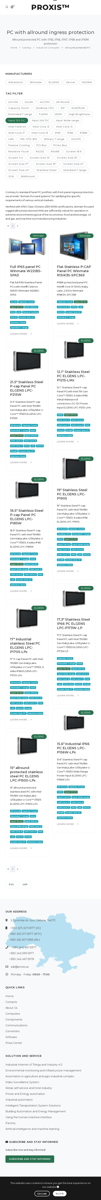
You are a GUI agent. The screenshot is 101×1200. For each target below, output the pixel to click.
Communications (16, 1025)
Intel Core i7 (16, 132)
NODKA (87, 82)
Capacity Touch (18, 107)
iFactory (10, 1123)
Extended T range (20, 114)
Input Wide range (67, 120)
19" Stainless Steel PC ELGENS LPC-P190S (72, 494)
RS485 (55, 151)
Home (14, 47)
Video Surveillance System (22, 1082)
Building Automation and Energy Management (35, 1111)
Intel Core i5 (64, 126)
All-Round (62, 101)
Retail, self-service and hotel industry (28, 1088)
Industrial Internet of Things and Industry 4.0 (33, 1064)
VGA (11, 176)
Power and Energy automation (25, 1094)
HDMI (58, 114)
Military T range (54, 139)
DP (63, 107)
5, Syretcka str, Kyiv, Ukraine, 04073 (33, 920)
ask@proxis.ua (20, 966)
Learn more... (21, 333)
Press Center (13, 1043)
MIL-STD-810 (28, 139)
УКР (25, 884)
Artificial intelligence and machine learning (32, 1129)
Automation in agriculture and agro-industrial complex (39, 1076)
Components (13, 1019)
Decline (42, 1194)
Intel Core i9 (40, 132)
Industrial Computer (48, 47)
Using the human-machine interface (28, 1117)
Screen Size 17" (18, 163)
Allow (60, 1193)
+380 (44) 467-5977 (23, 947)
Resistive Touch (18, 151)
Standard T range (75, 170)
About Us (11, 1007)
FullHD (43, 114)
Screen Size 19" (46, 163)
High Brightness (79, 114)
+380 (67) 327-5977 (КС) (25, 928)
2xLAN (29, 101)
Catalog (26, 47)
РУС (11, 884)
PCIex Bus (60, 145)
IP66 (70, 132)
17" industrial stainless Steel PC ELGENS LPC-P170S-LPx (25, 645)
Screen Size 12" (40, 157)
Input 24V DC (40, 120)
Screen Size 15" (67, 157)
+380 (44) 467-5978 (21, 959)
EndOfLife (78, 107)
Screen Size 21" (73, 163)
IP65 (58, 132)
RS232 (40, 151)
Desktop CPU (45, 107)
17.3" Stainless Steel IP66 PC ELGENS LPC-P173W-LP (73, 624)
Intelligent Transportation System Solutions (33, 1105)
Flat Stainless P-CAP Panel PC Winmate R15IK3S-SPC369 (74, 271)
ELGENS (54, 82)
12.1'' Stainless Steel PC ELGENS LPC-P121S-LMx (73, 376)
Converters (12, 1031)
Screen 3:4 (15, 157)
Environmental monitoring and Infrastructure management (43, 1070)
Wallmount (28, 176)
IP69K (84, 132)
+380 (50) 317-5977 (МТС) (25, 934)
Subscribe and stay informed (30, 1159)
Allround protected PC (77, 47)
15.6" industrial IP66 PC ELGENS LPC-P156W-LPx (73, 748)
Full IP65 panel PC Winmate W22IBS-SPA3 (26, 271)
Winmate (36, 82)
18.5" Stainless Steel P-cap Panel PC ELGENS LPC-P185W (26, 517)
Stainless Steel (46, 170)
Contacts (11, 1002)
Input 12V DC (16, 120)
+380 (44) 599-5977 (21, 953)
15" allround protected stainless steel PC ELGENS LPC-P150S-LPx (26, 774)
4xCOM (45, 101)
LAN (11, 139)
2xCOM (13, 101)
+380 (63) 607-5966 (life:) (24, 939)
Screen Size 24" (19, 170)
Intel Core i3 (41, 126)
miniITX (76, 139)
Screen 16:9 (74, 151)
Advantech (15, 82)
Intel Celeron (17, 126)
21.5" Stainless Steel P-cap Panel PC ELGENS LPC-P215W (26, 388)
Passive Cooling (19, 145)
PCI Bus (41, 145)
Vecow (70, 82)
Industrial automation (19, 1099)
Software (11, 1037)
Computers (12, 1013)
